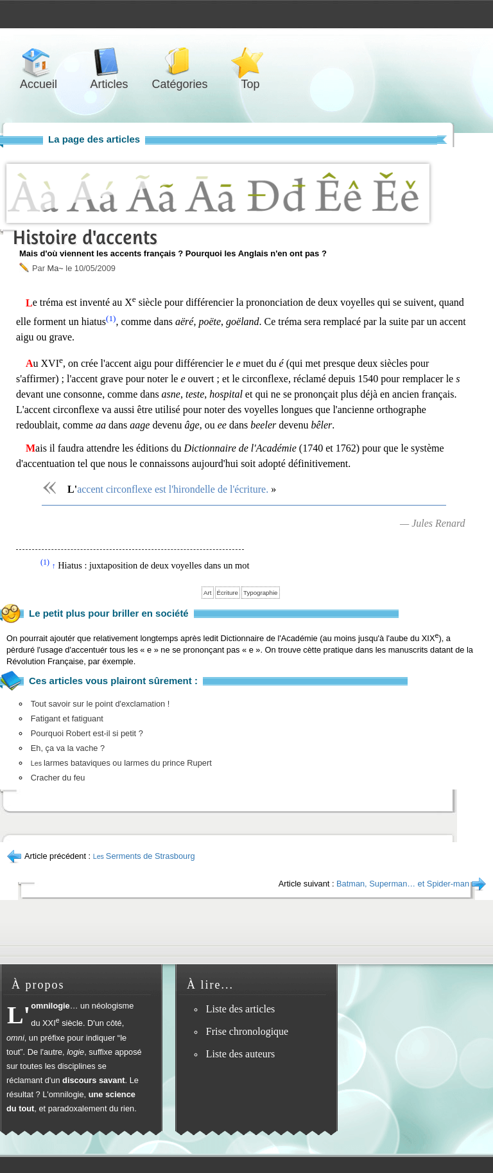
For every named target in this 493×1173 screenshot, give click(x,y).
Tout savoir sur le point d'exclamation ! (100, 704)
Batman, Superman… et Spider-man (402, 883)
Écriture (227, 592)
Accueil (38, 62)
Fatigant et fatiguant (67, 718)
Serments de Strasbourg (144, 856)
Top (250, 62)
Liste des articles (240, 1008)
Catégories (180, 62)
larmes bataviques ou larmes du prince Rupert (121, 763)
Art (207, 592)
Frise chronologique (247, 1031)
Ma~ (55, 268)
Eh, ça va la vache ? (68, 748)
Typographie (260, 592)
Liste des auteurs (240, 1053)
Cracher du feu (58, 777)
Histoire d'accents (85, 237)
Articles (109, 62)
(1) (111, 318)
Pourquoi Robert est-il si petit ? (87, 733)
